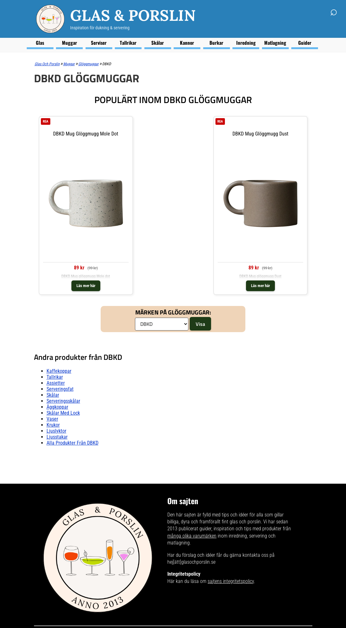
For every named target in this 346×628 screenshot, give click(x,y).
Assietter (56, 383)
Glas (40, 42)
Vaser (52, 419)
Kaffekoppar (59, 371)
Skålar (157, 42)
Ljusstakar (57, 437)
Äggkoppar (57, 407)
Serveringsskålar (63, 401)
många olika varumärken (191, 536)
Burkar (216, 42)
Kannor (187, 42)
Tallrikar (128, 42)
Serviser (99, 42)
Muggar (69, 42)
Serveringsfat (60, 389)
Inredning (246, 42)
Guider (304, 42)
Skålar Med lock (63, 413)
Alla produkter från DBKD (72, 443)
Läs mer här (85, 285)
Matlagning (275, 42)
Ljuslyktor (56, 431)
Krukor (53, 425)
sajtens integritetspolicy (231, 581)
